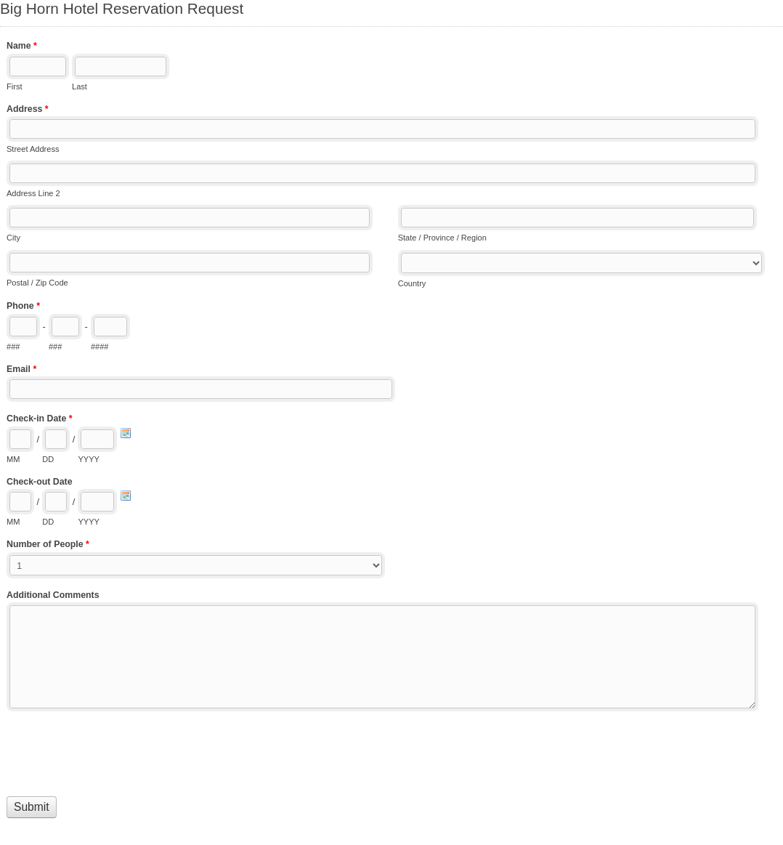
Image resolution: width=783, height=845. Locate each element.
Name (22, 47)
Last (79, 86)
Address (28, 110)
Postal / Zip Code (37, 282)
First (14, 86)
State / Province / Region (442, 237)
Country (412, 283)
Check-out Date (40, 482)
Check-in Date (40, 419)
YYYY (88, 459)
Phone (23, 307)
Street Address (33, 149)
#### (100, 346)
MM (13, 459)
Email (21, 370)
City (13, 237)
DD (48, 459)
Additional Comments (53, 595)
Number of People (48, 545)
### (13, 346)
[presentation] (117, 750)
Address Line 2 (33, 193)
